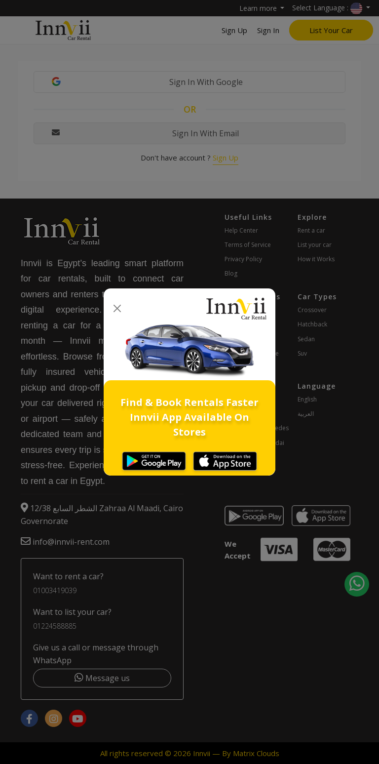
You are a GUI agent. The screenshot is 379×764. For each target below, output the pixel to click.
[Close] (117, 309)
